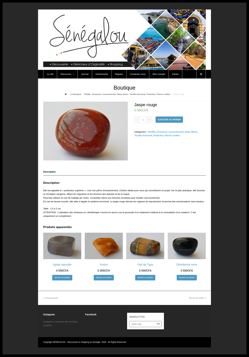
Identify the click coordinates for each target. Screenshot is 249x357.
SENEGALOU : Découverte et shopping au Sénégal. (77, 342)
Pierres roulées (172, 135)
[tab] (49, 171)
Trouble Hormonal (143, 135)
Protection (158, 135)
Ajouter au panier (169, 119)
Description (49, 171)
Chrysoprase (50, 298)
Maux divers (191, 132)
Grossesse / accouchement (170, 132)
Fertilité (151, 132)
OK (158, 324)
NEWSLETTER (137, 317)
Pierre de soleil (197, 298)
